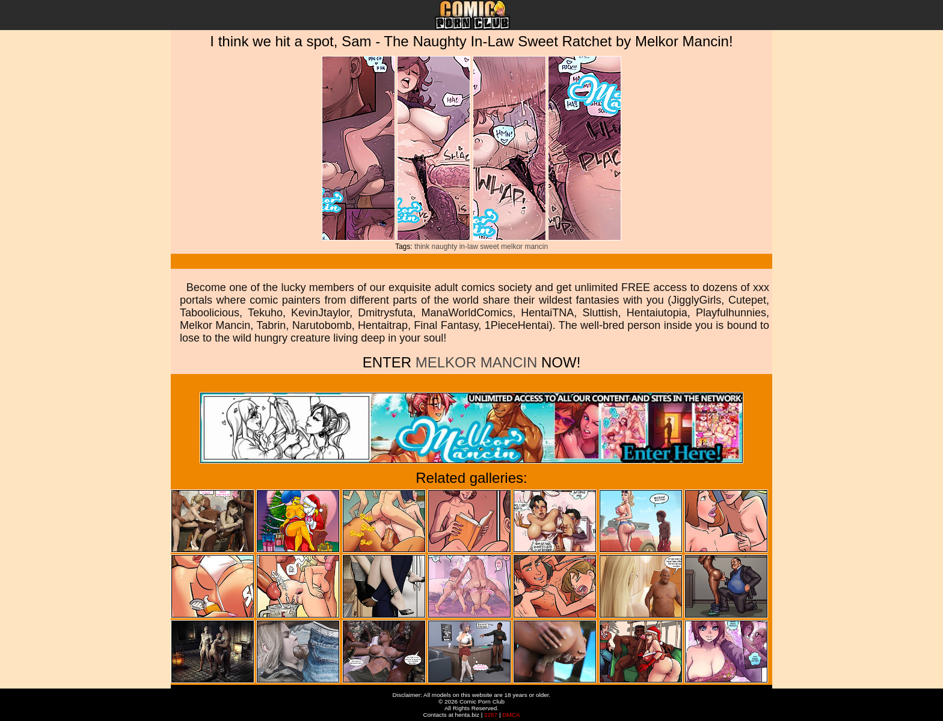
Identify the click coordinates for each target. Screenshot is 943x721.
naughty (445, 246)
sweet (489, 246)
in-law (468, 246)
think (421, 246)
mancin (536, 246)
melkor (512, 246)
